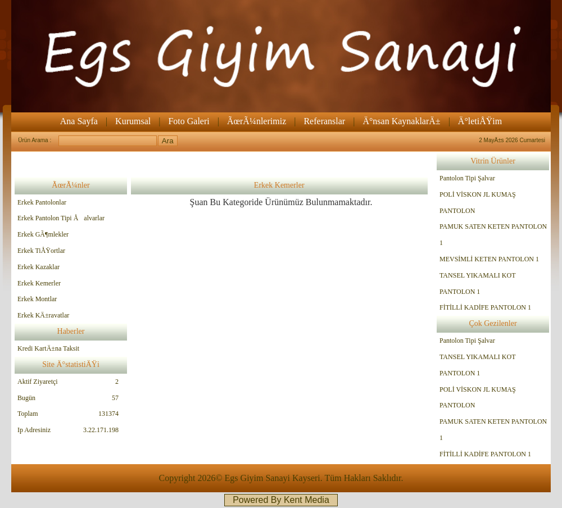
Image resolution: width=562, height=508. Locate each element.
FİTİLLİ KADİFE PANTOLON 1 (485, 307)
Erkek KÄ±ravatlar (43, 315)
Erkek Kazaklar (38, 267)
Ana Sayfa (79, 121)
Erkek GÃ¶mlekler (43, 234)
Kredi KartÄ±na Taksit (48, 348)
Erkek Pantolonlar (41, 202)
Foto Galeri (188, 121)
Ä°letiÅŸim (480, 121)
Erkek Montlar (37, 299)
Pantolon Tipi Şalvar (467, 178)
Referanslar (324, 121)
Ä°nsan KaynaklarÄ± (401, 121)
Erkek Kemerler (39, 283)
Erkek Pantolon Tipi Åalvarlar (61, 218)
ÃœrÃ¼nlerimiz (256, 121)
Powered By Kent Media (281, 500)
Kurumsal (133, 121)
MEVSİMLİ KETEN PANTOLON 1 (489, 259)
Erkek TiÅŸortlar (41, 251)
